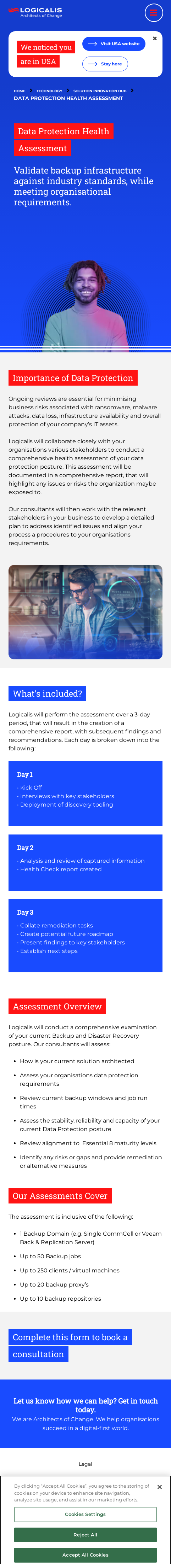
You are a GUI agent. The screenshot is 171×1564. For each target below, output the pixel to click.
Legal (85, 1464)
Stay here (111, 63)
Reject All (85, 1538)
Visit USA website (120, 43)
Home (20, 91)
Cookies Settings (85, 1517)
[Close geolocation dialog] (155, 39)
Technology (49, 91)
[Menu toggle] (153, 12)
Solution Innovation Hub (100, 91)
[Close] (159, 1490)
